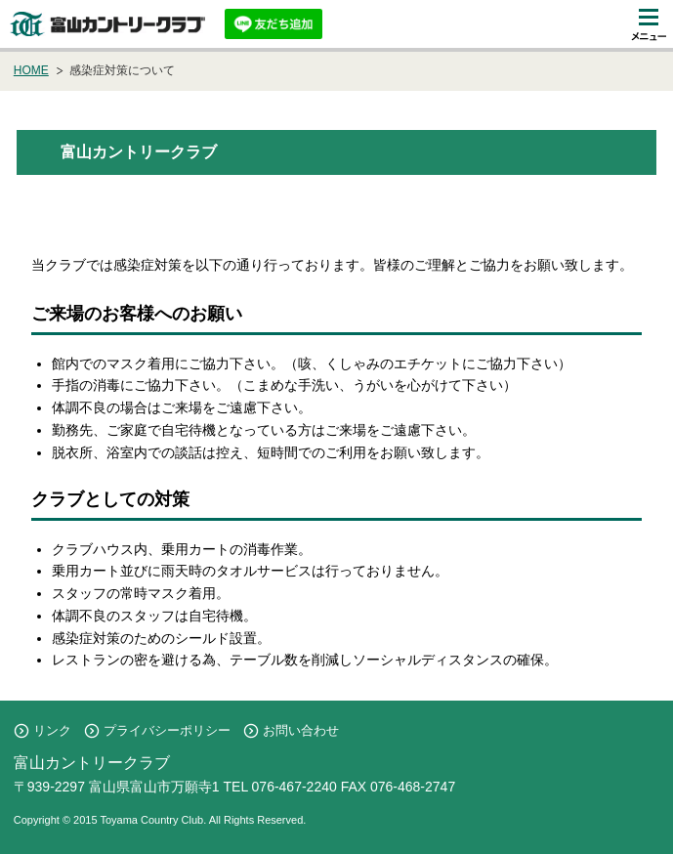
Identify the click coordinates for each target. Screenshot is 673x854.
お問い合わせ (301, 730)
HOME (31, 70)
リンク (52, 730)
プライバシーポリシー (167, 730)
